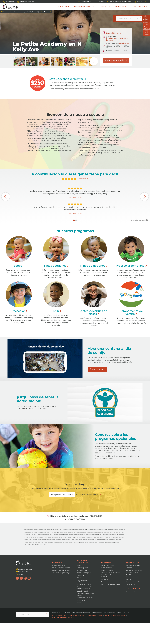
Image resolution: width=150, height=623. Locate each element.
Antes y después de (93, 312)
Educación (63, 7)
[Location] (128, 18)
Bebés (79, 565)
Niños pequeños (82, 568)
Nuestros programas (85, 7)
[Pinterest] (25, 578)
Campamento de (131, 312)
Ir (40, 12)
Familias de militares (108, 582)
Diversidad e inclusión (133, 565)
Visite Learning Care (59, 615)
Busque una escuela (108, 565)
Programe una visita (25, 1)
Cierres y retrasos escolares (110, 584)
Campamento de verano (85, 598)
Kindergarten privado (84, 584)
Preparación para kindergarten (82, 581)
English (138, 2)
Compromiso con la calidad (61, 570)
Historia (128, 579)
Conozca (97, 369)
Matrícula (104, 577)
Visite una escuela (107, 568)
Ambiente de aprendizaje (61, 573)
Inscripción (105, 579)
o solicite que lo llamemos (87, 495)
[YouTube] (29, 578)
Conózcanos (121, 7)
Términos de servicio (95, 615)
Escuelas (105, 7)
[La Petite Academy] (10, 6)
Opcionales (81, 600)
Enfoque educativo (58, 565)
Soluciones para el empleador (119, 1)
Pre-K (79, 578)
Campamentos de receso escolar (85, 594)
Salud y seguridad (107, 570)
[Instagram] (21, 578)
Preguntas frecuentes (133, 582)
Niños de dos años (83, 570)
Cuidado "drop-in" (83, 591)
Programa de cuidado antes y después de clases (86, 587)
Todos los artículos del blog (135, 592)
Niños (56, 265)
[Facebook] (17, 578)
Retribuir (129, 577)
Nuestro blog (140, 7)
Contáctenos (124, 43)
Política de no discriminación (115, 615)
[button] (74, 220)
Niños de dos (93, 265)
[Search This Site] (32, 614)
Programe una (116, 60)
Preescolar (131, 265)
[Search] (141, 18)
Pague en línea (84, 1)
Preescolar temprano (84, 573)
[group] (19, 61)
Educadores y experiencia (61, 568)
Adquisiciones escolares (134, 570)
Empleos (99, 1)
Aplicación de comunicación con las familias (111, 573)
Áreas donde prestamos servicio (63, 617)
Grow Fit (79, 603)
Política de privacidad (76, 615)
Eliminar (46, 12)
